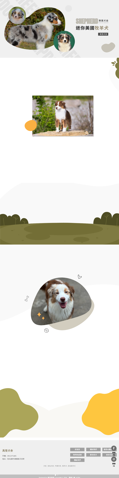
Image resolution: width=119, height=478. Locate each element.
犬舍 (44, 466)
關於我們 (93, 449)
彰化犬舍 (51, 466)
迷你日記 (109, 455)
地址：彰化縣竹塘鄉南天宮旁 (13, 459)
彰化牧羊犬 (72, 466)
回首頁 (77, 449)
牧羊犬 (64, 466)
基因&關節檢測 (109, 449)
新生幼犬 (93, 455)
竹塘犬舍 (58, 466)
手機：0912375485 (9, 456)
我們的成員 (77, 455)
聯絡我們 (77, 460)
